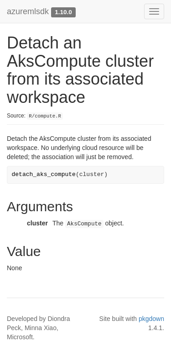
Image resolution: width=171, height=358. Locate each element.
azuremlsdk (28, 11)
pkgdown (151, 318)
